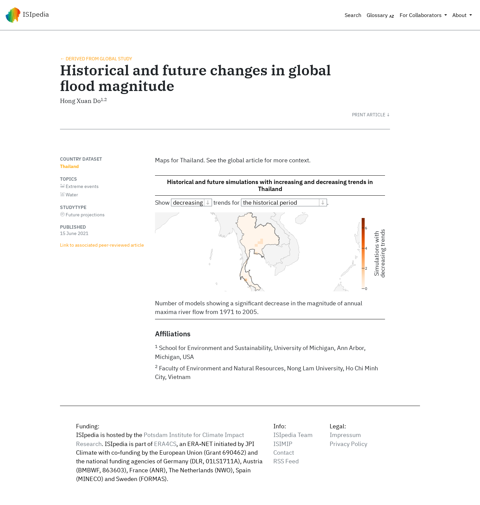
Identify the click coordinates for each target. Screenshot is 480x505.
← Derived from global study (96, 58)
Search (353, 15)
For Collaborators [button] (421, 15)
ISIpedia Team (293, 435)
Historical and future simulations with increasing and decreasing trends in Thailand (270, 185)
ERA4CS (165, 444)
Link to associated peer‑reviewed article (102, 245)
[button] (371, 114)
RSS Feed (286, 461)
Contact (283, 452)
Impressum (345, 435)
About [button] (460, 15)
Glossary (380, 15)
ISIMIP (282, 444)
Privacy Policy (348, 444)
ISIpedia (27, 15)
